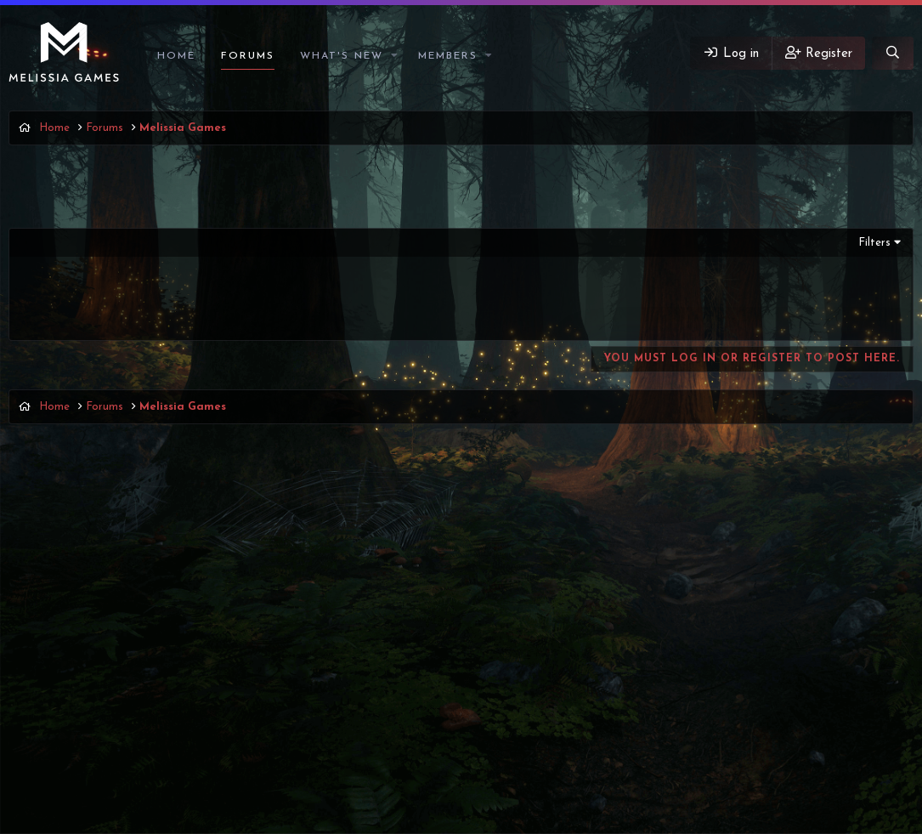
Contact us (603, 761)
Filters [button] (874, 242)
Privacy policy (772, 761)
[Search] (893, 53)
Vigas (33, 761)
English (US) (106, 761)
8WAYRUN (546, 792)
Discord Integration (395, 792)
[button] (395, 57)
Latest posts (333, 491)
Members (448, 56)
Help (830, 761)
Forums (247, 56)
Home (176, 56)
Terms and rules (684, 761)
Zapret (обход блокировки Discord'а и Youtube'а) (214, 295)
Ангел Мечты (100, 311)
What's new (341, 56)
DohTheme (504, 819)
